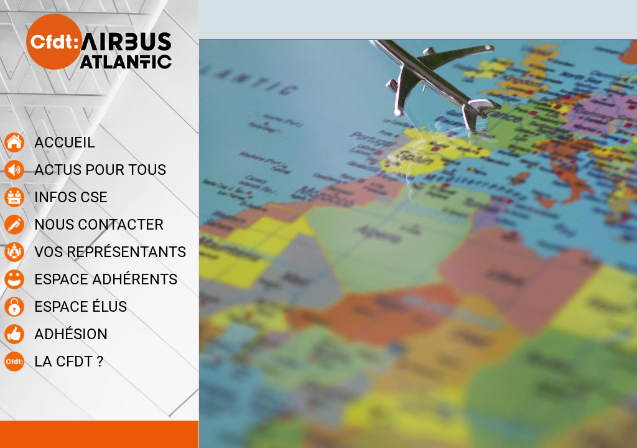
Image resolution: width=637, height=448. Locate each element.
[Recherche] (617, 20)
